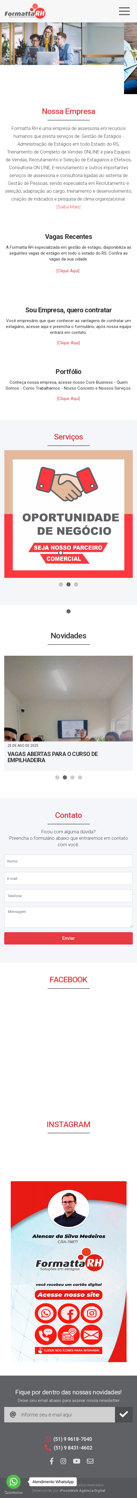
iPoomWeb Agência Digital (82, 1490)
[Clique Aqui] (68, 270)
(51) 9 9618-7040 (68, 1439)
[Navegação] (124, 11)
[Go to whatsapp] (13, 1482)
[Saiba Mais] (68, 207)
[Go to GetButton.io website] (14, 1492)
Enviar (68, 938)
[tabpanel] (68, 58)
